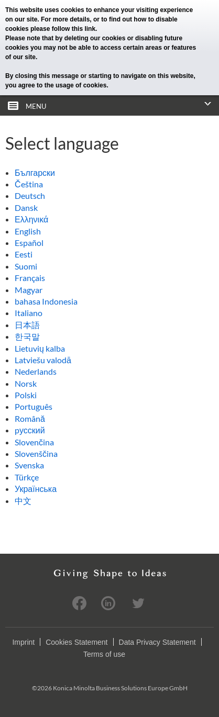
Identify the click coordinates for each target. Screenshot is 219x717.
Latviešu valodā (43, 360)
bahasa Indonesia (46, 301)
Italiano (28, 313)
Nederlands (36, 371)
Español (29, 243)
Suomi (26, 266)
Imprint (23, 642)
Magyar (28, 290)
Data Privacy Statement (157, 642)
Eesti (23, 254)
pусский (30, 430)
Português (33, 406)
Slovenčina (34, 442)
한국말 (27, 336)
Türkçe (27, 477)
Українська (36, 489)
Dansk (26, 207)
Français (30, 278)
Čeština (29, 184)
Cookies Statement (76, 642)
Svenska (29, 465)
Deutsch (30, 195)
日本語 (27, 325)
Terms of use (104, 654)
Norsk (26, 383)
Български (35, 172)
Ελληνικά (31, 219)
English (28, 231)
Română (30, 418)
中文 (23, 501)
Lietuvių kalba (40, 348)
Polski (26, 395)
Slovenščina (36, 453)
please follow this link (62, 28)
